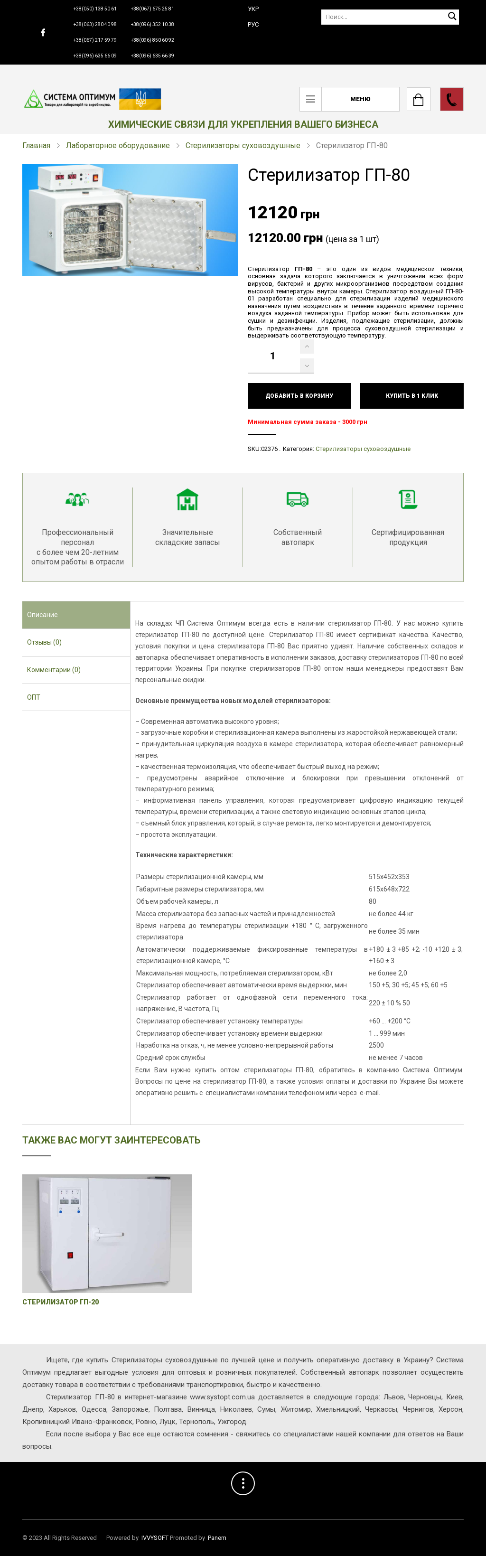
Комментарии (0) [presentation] (54, 670)
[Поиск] (390, 16)
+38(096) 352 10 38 (152, 24)
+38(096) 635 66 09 (95, 55)
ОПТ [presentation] (33, 697)
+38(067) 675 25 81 (152, 8)
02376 (269, 448)
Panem (217, 1537)
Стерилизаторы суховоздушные (243, 145)
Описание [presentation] (42, 615)
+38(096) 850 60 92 (152, 40)
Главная (36, 145)
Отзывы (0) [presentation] (44, 642)
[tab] (76, 615)
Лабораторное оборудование (118, 145)
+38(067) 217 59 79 (95, 40)
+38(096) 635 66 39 (152, 55)
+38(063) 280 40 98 (95, 24)
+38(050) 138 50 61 (95, 8)
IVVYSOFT (154, 1537)
